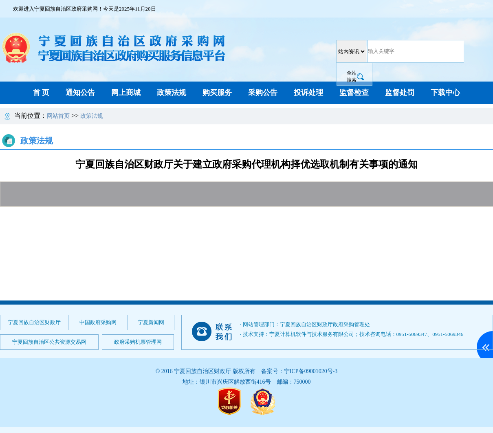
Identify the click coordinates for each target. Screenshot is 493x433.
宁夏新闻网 (151, 322)
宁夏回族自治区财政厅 (34, 322)
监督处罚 (399, 92)
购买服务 (217, 92)
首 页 (41, 92)
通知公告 (80, 92)
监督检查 (354, 92)
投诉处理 (308, 92)
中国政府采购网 (98, 322)
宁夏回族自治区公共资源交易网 (49, 342)
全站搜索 (352, 76)
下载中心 (445, 92)
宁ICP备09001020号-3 (310, 371)
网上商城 (126, 92)
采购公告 (262, 92)
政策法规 (171, 92)
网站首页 (58, 116)
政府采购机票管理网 (138, 342)
